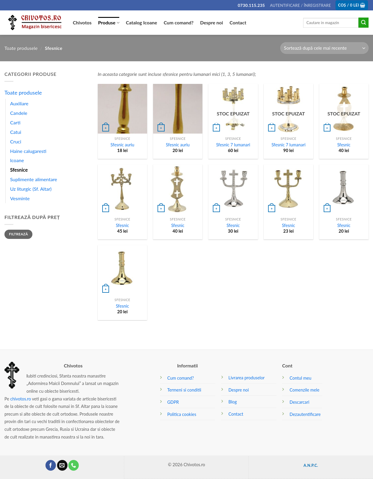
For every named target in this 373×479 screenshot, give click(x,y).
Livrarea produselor (247, 377)
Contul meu (300, 378)
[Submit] (363, 23)
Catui (15, 132)
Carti (15, 122)
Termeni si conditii (184, 389)
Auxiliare (19, 103)
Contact (237, 22)
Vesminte (20, 198)
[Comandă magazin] (324, 48)
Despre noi (211, 22)
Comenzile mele (304, 389)
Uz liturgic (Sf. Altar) (30, 189)
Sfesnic (343, 144)
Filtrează (18, 234)
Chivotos (82, 22)
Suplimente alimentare (33, 179)
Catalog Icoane (141, 22)
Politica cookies (181, 414)
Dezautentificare (304, 414)
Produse (108, 23)
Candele (18, 113)
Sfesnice (19, 170)
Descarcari (299, 402)
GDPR (173, 402)
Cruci (15, 141)
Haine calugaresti (28, 151)
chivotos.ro (20, 398)
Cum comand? (179, 22)
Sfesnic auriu (122, 144)
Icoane (17, 160)
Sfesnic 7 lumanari (233, 144)
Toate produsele (21, 48)
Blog (233, 401)
